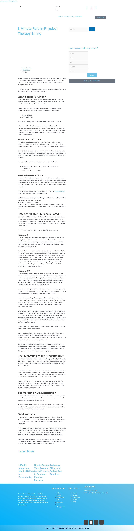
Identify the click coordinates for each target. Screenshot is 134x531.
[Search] (92, 29)
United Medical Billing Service (8, 1)
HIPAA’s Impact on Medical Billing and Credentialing (26, 471)
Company (72, 16)
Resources (78, 16)
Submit (92, 75)
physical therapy (60, 191)
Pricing (66, 16)
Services (60, 16)
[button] (61, 16)
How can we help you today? (83, 48)
